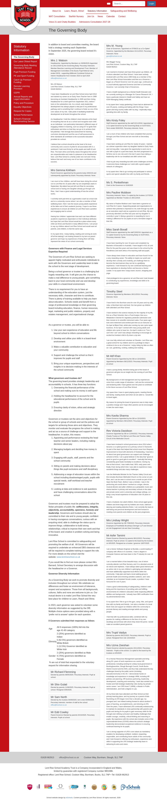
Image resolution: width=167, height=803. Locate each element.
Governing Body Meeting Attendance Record (25, 66)
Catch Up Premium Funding (22, 81)
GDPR (17, 93)
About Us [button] (56, 11)
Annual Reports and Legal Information (23, 98)
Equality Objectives (22, 107)
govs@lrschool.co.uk (114, 56)
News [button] (100, 16)
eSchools (69, 798)
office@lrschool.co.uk (59, 78)
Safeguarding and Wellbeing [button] (123, 11)
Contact (122, 16)
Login (151, 3)
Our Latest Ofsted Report (25, 61)
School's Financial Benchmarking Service (24, 120)
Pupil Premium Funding (24, 72)
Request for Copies (23, 111)
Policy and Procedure (24, 103)
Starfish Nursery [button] (76, 16)
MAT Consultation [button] (57, 16)
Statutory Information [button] (97, 11)
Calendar (110, 16)
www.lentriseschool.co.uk (68, 557)
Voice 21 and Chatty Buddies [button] (62, 22)
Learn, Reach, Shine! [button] (74, 11)
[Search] (127, 3)
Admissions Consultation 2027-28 (94, 22)
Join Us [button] (90, 16)
